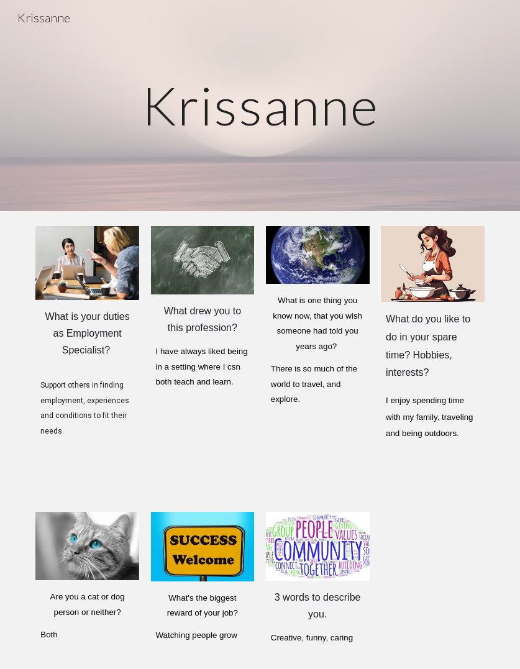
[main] (260, 105)
